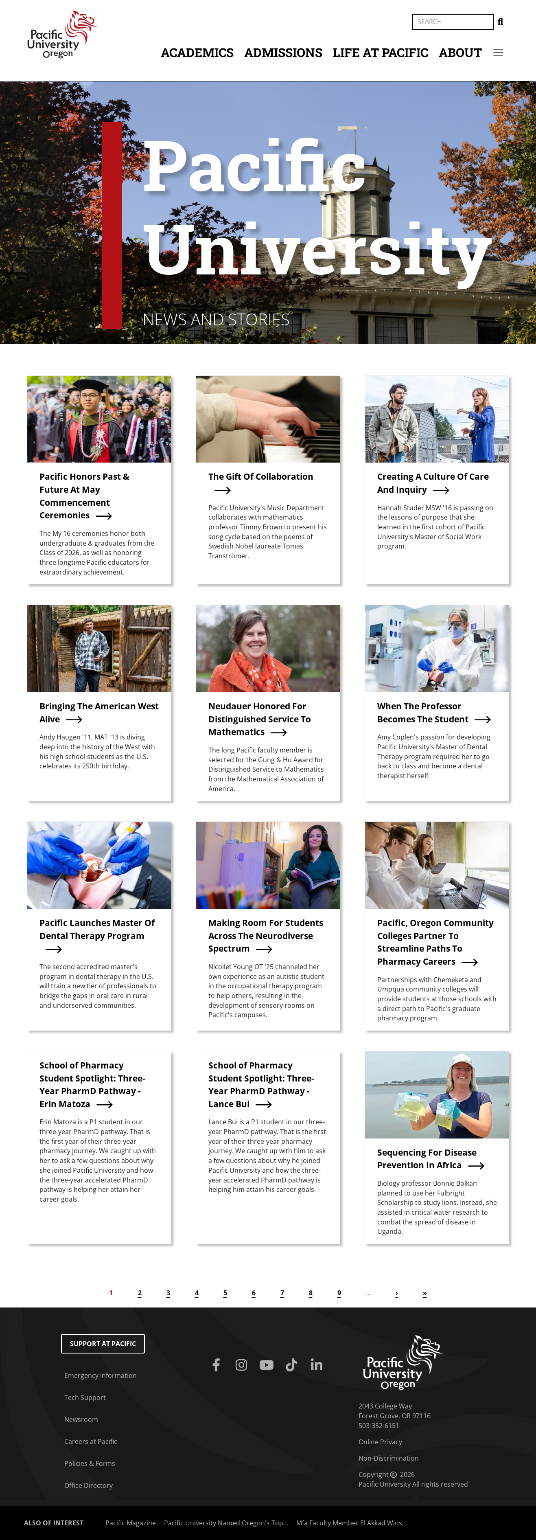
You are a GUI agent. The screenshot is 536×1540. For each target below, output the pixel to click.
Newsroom (81, 1419)
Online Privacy (380, 1441)
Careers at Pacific (90, 1441)
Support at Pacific (103, 1343)
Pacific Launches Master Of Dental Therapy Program (97, 929)
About (460, 52)
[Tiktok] (293, 1365)
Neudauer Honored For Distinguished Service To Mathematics (259, 718)
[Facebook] (218, 1365)
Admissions (283, 52)
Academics (197, 52)
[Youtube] (268, 1365)
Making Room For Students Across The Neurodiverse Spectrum (265, 935)
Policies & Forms (89, 1463)
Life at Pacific (380, 52)
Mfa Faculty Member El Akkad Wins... (351, 1522)
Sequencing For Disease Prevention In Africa (427, 1158)
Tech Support (85, 1397)
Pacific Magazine (130, 1522)
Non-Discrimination (389, 1458)
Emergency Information (100, 1375)
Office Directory (88, 1485)
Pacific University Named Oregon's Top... (226, 1522)
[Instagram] (243, 1365)
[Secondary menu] (498, 52)
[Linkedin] (318, 1365)
